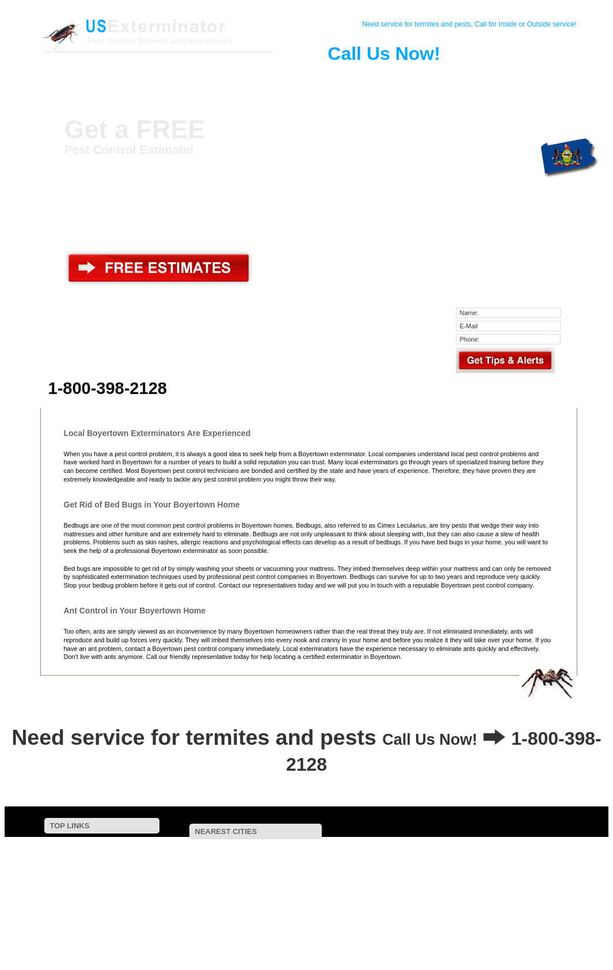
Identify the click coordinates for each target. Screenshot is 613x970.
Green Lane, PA (519, 864)
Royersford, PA (474, 879)
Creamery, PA (288, 910)
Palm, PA (193, 864)
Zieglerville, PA (185, 871)
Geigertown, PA (401, 902)
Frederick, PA (388, 856)
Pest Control (179, 77)
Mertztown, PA (351, 887)
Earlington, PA (473, 902)
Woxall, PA (180, 879)
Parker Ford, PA (316, 871)
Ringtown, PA (447, 894)
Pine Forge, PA (548, 849)
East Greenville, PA (329, 864)
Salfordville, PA (402, 879)
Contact (137, 77)
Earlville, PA (260, 856)
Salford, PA (523, 871)
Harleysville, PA (326, 902)
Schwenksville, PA (327, 879)
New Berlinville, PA (190, 849)
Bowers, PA (284, 887)
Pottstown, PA (323, 856)
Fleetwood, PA (294, 894)
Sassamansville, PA (416, 849)
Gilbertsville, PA (266, 849)
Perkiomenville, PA (532, 856)
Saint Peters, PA (547, 879)
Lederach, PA (518, 894)
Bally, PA (204, 856)
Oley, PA (458, 864)
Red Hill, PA (400, 864)
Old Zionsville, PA (487, 887)
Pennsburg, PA (255, 864)
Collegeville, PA (358, 910)
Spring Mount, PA (248, 879)
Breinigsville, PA (547, 902)
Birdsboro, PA (458, 871)
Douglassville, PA (457, 856)
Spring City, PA (215, 887)
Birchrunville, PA (217, 910)
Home (94, 77)
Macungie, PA (184, 902)
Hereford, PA (250, 871)
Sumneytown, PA (389, 871)
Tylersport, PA (254, 902)
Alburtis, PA (223, 894)
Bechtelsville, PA (339, 849)
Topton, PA (417, 887)
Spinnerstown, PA (371, 894)
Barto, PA (485, 849)
